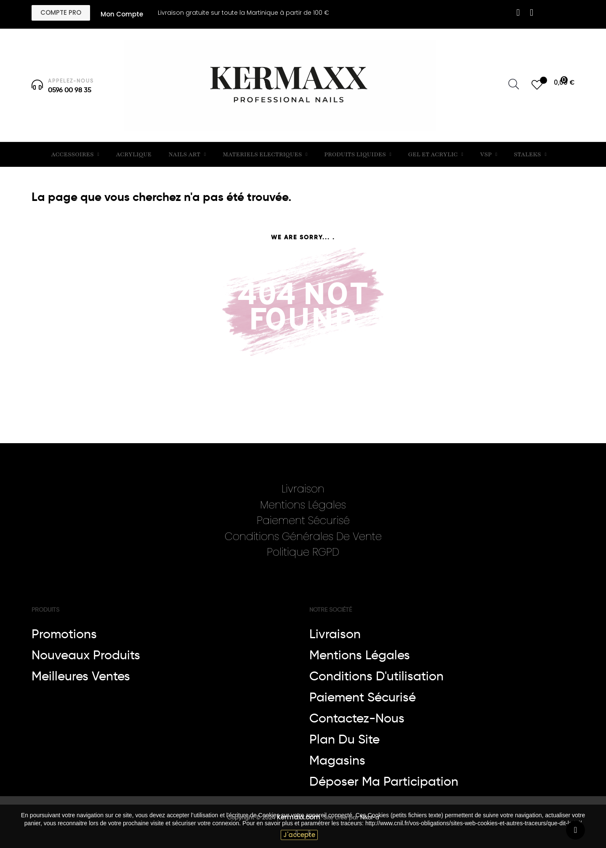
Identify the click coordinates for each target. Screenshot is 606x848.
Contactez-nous (356, 718)
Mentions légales (359, 655)
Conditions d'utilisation (376, 676)
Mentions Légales (303, 505)
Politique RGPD (303, 552)
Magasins (337, 760)
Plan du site (344, 739)
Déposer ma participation (383, 781)
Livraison (303, 489)
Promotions (64, 634)
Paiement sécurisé (362, 697)
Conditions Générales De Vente (303, 536)
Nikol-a (369, 817)
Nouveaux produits (86, 655)
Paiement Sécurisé (303, 520)
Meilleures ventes (81, 676)
